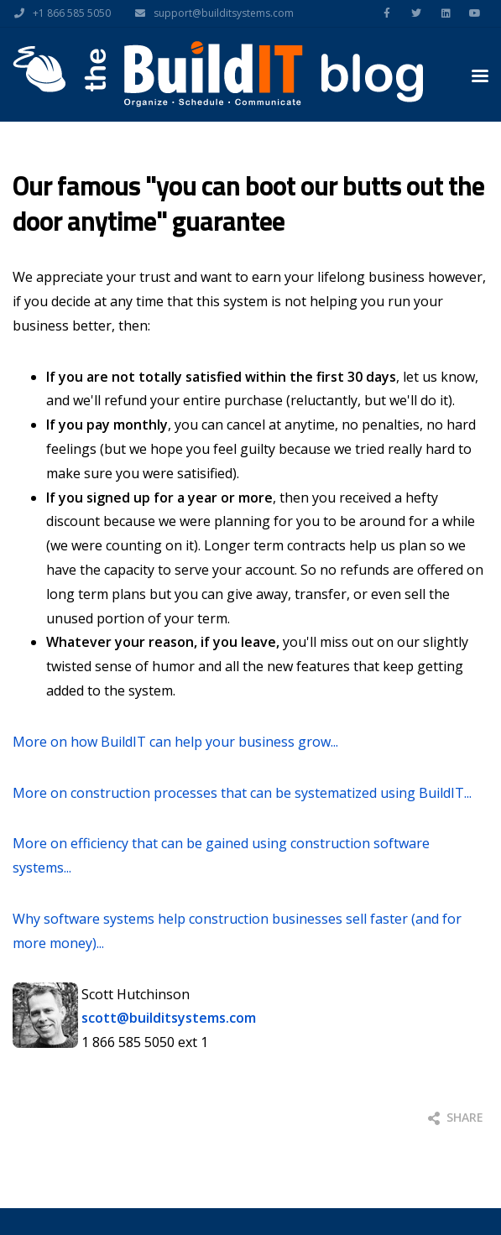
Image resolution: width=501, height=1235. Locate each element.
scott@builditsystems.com (168, 1017)
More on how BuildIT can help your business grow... (175, 741)
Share (455, 1117)
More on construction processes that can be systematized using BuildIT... (242, 793)
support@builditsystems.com (210, 13)
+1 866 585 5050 (58, 13)
